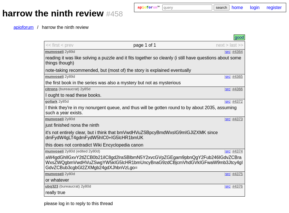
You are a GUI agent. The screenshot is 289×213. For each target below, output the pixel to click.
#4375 (237, 174)
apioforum (24, 27)
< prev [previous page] (67, 45)
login (255, 7)
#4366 (237, 89)
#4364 (237, 52)
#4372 (237, 101)
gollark (51, 101)
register (274, 7)
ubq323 (51, 186)
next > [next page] (222, 45)
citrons (51, 89)
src (227, 52)
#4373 (237, 119)
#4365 (237, 76)
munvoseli (54, 52)
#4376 (237, 186)
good (239, 37)
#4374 (237, 151)
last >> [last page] (236, 45)
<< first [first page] (53, 45)
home (237, 7)
